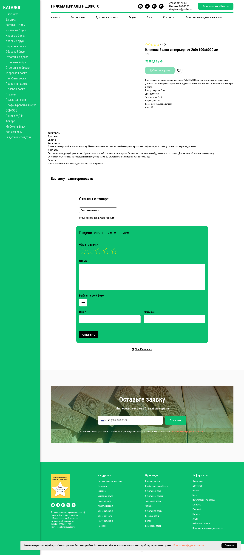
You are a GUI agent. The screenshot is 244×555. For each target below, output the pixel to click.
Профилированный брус (21, 105)
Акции (132, 17)
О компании (78, 17)
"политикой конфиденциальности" (187, 431)
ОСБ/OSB (11, 110)
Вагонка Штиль (15, 25)
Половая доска (15, 89)
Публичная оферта (201, 523)
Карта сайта (198, 509)
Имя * (82, 312)
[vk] (68, 505)
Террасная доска (16, 73)
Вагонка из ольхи (153, 526)
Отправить (88, 334)
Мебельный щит (16, 126)
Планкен (11, 94)
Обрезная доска (16, 46)
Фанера (10, 121)
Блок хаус (12, 14)
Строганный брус (16, 62)
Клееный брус (15, 41)
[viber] (154, 6)
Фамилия (149, 312)
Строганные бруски (18, 68)
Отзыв (83, 261)
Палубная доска (16, 78)
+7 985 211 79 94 (178, 3)
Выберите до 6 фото (91, 295)
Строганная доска (17, 57)
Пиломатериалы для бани (110, 481)
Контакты (168, 17)
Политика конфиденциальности (203, 17)
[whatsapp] (140, 6)
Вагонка (11, 19)
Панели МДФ (14, 116)
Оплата (196, 490)
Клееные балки (15, 35)
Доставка (197, 486)
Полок (148, 521)
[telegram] (147, 6)
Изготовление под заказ (204, 500)
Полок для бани (16, 100)
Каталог (55, 17)
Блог (149, 17)
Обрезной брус (15, 51)
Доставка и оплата (107, 17)
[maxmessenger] (161, 6)
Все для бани (14, 132)
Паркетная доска (17, 84)
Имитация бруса (16, 30)
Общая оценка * (88, 244)
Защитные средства (18, 137)
